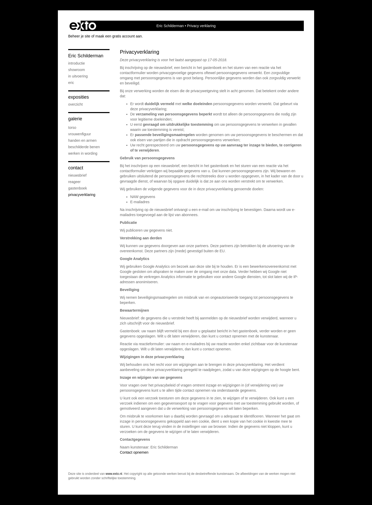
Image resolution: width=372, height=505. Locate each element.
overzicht (75, 104)
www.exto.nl (114, 474)
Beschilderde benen (84, 147)
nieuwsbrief (77, 175)
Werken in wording (82, 153)
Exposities (78, 97)
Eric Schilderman (170, 26)
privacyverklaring (81, 195)
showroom (76, 70)
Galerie (75, 118)
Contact (75, 167)
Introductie (76, 63)
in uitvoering (78, 76)
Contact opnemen (134, 452)
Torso (72, 127)
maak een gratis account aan (118, 36)
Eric (71, 83)
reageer (74, 182)
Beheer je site (79, 36)
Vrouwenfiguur (79, 134)
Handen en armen (82, 140)
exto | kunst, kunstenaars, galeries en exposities (82, 26)
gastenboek (77, 188)
